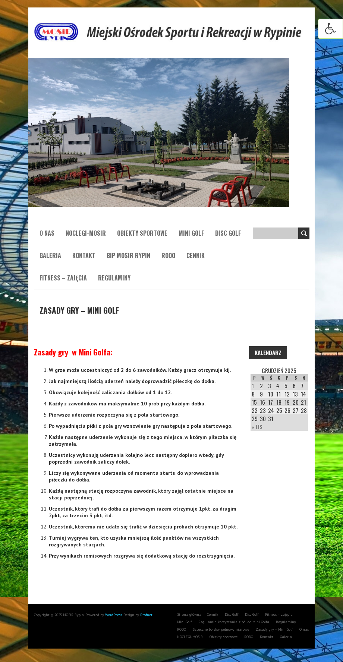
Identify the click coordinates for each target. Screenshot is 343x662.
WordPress (113, 614)
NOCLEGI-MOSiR (86, 233)
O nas (47, 233)
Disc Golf (228, 233)
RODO (168, 255)
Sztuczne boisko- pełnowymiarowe (221, 629)
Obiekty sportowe (142, 233)
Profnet (146, 614)
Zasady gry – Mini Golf (274, 629)
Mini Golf (191, 233)
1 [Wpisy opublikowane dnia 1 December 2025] (253, 386)
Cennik (195, 255)
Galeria (50, 255)
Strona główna (189, 614)
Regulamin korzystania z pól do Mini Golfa (233, 621)
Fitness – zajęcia (63, 277)
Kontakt (83, 255)
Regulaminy (114, 277)
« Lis (257, 427)
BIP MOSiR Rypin (128, 255)
